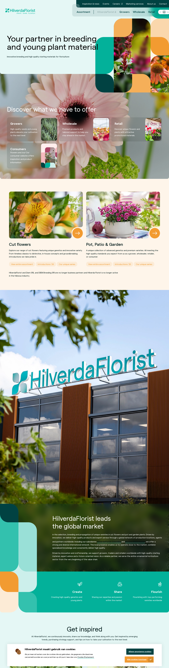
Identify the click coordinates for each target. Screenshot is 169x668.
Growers (121, 11)
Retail (148, 11)
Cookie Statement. (85, 657)
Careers (116, 3)
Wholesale (136, 11)
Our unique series (67, 264)
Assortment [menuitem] (80, 11)
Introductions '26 (46, 264)
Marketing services (135, 3)
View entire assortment (22, 264)
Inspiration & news (90, 3)
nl (157, 12)
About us (151, 3)
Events (106, 3)
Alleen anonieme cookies (140, 651)
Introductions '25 (123, 264)
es (165, 12)
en (161, 12)
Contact (163, 3)
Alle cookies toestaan (137, 659)
